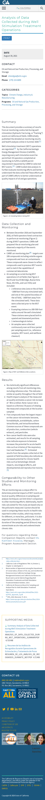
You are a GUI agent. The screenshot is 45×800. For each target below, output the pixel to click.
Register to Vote (9, 730)
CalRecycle (14, 785)
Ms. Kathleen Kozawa (20, 539)
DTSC (29, 785)
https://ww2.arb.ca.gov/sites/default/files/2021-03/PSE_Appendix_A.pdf (22, 593)
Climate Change (16, 94)
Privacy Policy (8, 721)
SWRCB (5, 788)
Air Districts (7, 727)
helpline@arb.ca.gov (21, 680)
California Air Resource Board (23, 7)
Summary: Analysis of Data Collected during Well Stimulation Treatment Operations (22, 628)
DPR (22, 785)
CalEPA (4, 785)
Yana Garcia (24, 743)
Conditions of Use (10, 724)
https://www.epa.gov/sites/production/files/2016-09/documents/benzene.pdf (23, 600)
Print (6, 38)
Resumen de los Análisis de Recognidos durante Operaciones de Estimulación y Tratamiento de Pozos (21, 648)
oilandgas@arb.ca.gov (17, 76)
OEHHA (36, 785)
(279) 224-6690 (15, 80)
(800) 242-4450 (7, 680)
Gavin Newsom (11, 740)
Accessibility (7, 718)
